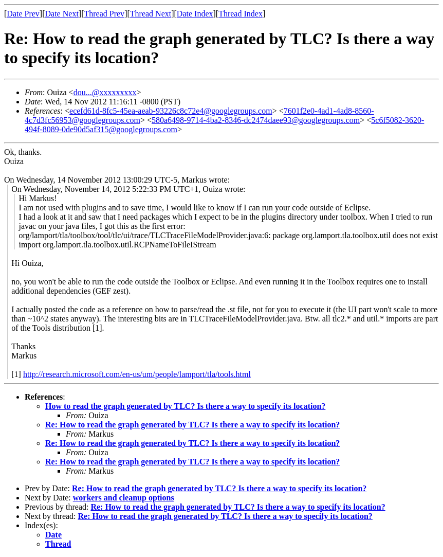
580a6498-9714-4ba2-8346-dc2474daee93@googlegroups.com (256, 120)
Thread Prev (104, 13)
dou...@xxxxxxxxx (105, 92)
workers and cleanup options (123, 497)
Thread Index (240, 13)
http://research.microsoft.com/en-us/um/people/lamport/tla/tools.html (137, 374)
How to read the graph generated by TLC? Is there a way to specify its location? (185, 406)
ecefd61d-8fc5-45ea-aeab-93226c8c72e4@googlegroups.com (170, 110)
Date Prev (23, 13)
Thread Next (150, 13)
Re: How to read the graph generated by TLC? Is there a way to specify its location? (192, 424)
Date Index (195, 13)
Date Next (62, 13)
